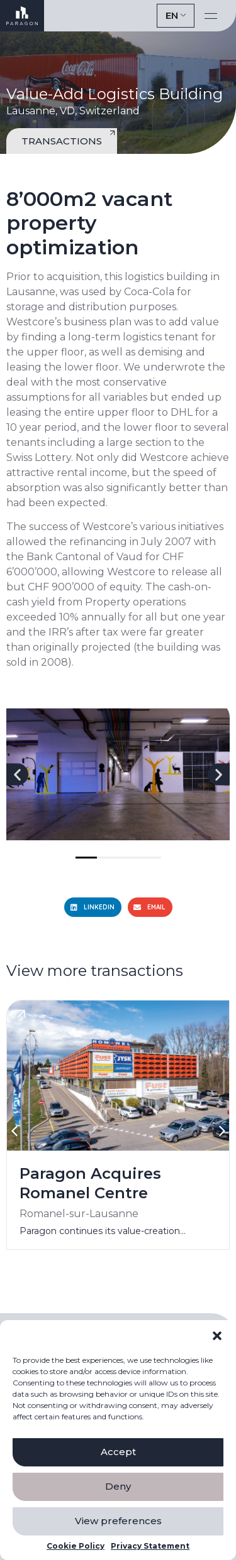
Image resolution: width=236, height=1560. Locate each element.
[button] (217, 1336)
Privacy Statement (150, 1546)
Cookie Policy (75, 1546)
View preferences (118, 1521)
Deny (118, 1486)
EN (172, 15)
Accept (118, 1452)
